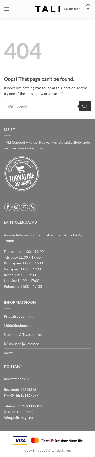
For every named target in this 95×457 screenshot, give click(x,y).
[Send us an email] (24, 207)
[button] (6, 9)
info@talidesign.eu (18, 417)
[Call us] (32, 207)
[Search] (85, 106)
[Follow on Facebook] (8, 207)
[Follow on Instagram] (16, 207)
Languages (72, 8)
